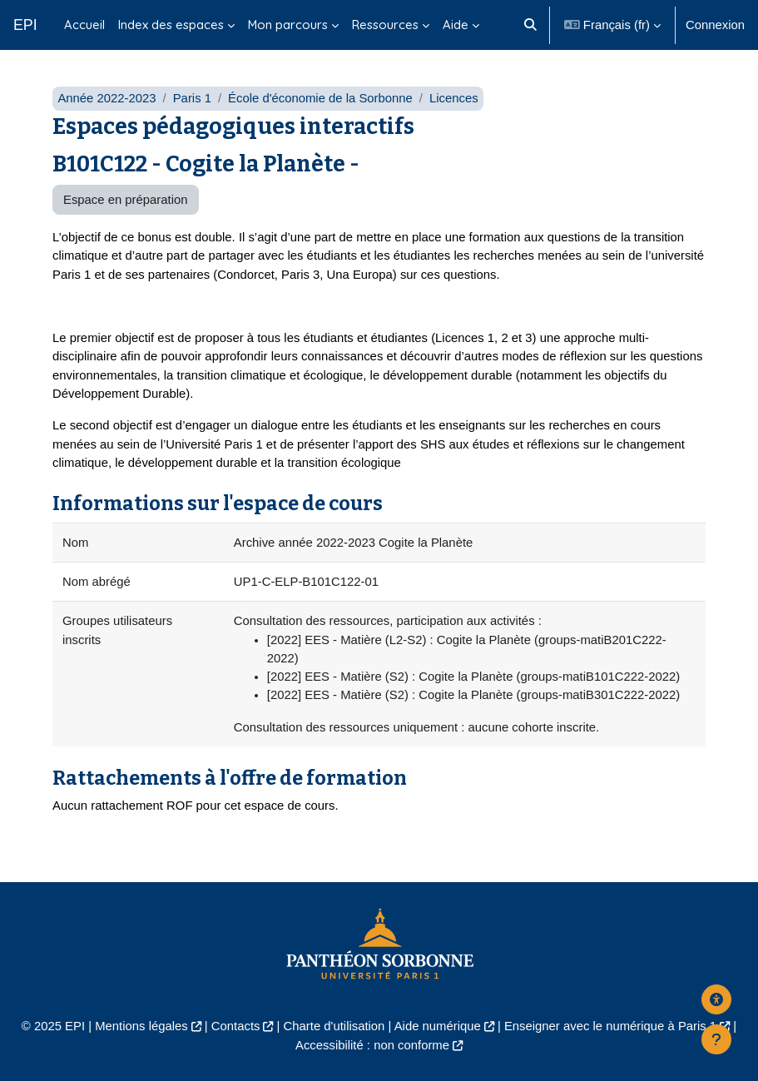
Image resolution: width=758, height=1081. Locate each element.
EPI (25, 25)
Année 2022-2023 (106, 98)
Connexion (715, 25)
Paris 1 (192, 98)
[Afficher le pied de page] (716, 1039)
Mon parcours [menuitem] (288, 24)
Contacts (235, 1026)
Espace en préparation (125, 199)
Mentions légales (141, 1026)
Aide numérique (437, 1026)
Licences (453, 98)
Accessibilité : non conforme (372, 1045)
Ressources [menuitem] (385, 24)
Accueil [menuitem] (84, 24)
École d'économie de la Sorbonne (320, 98)
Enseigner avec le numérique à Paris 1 (610, 1026)
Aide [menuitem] (455, 24)
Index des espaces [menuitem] (171, 24)
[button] (531, 25)
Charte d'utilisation (334, 1026)
